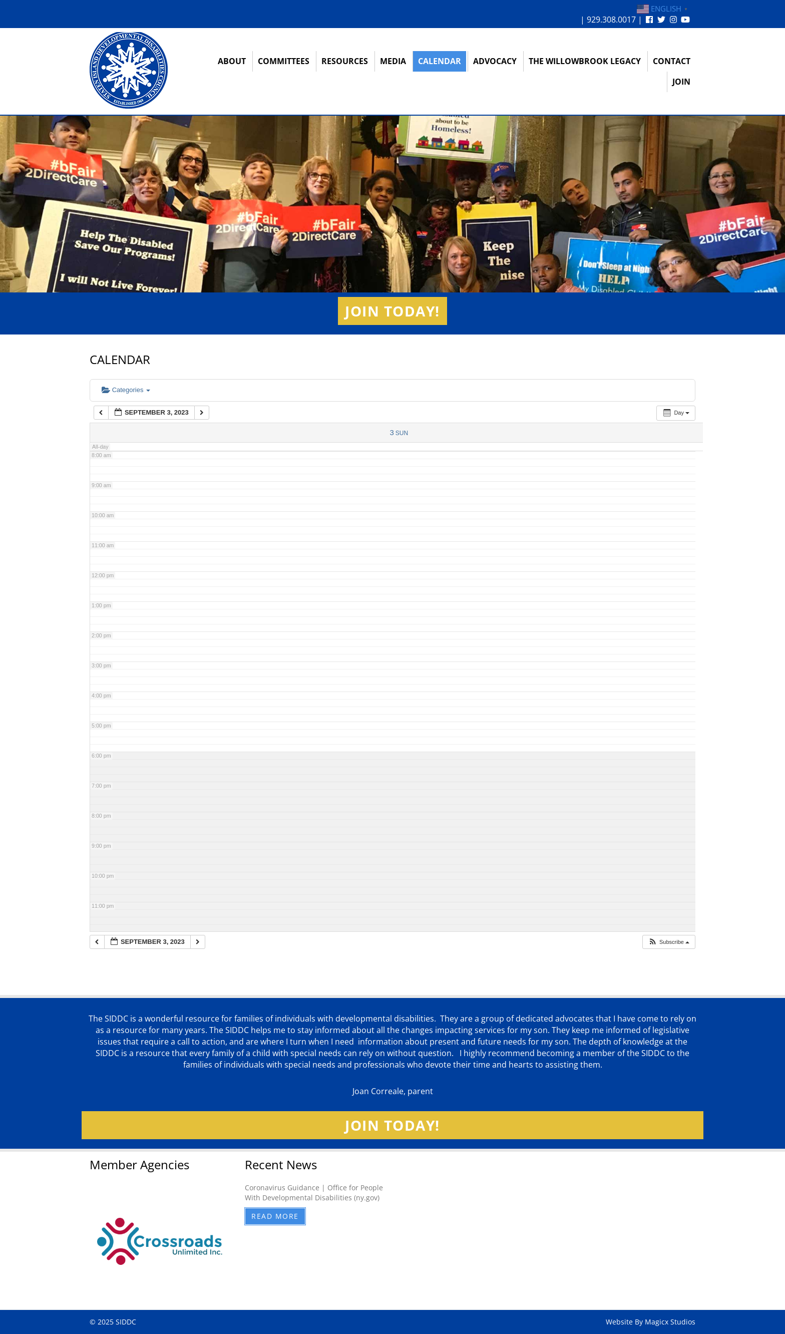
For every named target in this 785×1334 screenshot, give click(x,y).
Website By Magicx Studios (650, 1321)
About (232, 61)
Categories (126, 390)
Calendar (439, 61)
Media (393, 61)
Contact (671, 61)
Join (681, 81)
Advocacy (495, 61)
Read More (275, 1216)
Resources (344, 61)
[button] (668, 942)
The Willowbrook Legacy (585, 61)
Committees (283, 61)
